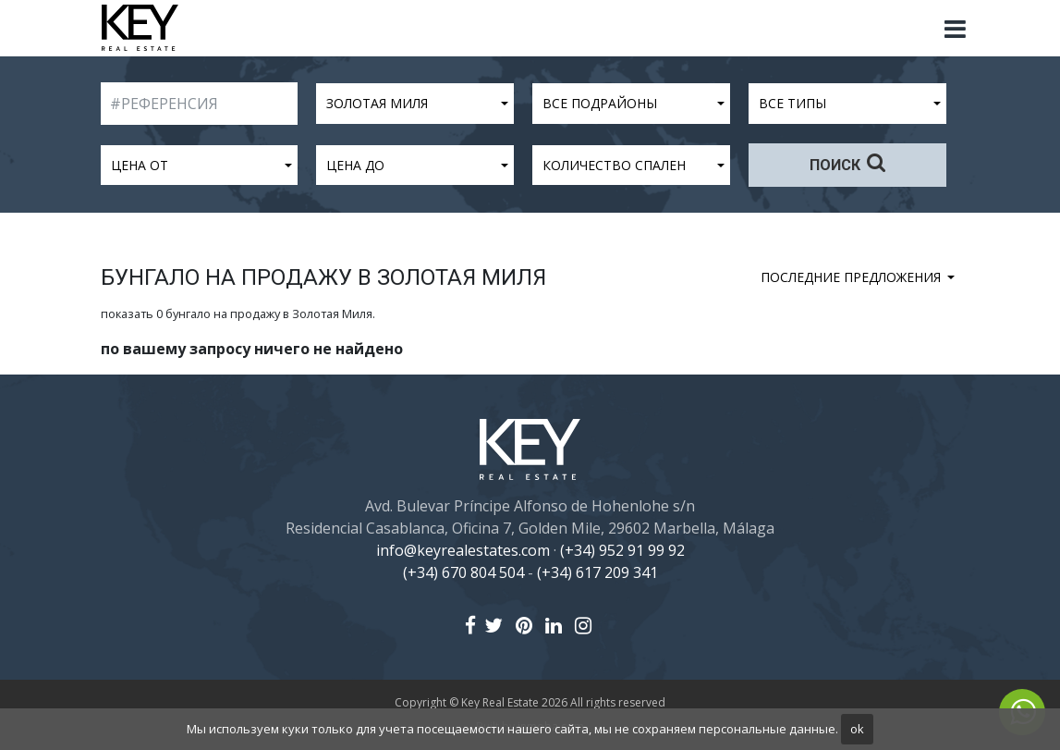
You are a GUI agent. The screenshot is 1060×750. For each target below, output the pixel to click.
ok (857, 728)
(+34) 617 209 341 (597, 572)
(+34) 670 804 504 (463, 572)
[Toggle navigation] (955, 29)
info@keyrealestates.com (463, 550)
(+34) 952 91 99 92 (622, 550)
